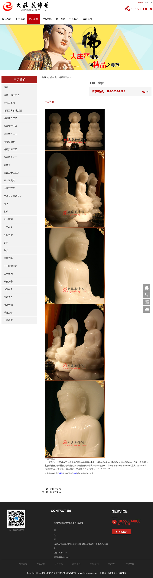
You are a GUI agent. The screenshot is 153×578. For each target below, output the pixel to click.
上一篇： (51, 489)
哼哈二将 (8, 258)
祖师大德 (8, 305)
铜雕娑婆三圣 (10, 149)
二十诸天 (8, 274)
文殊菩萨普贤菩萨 (13, 196)
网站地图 (87, 19)
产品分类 (33, 19)
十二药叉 (8, 227)
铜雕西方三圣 (10, 118)
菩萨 (6, 211)
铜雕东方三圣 (10, 126)
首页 (44, 77)
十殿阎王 (8, 320)
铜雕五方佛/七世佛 (13, 110)
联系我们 (73, 19)
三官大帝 (8, 281)
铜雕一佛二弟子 (11, 95)
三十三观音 (9, 180)
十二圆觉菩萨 (10, 266)
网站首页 (6, 19)
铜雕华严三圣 (10, 134)
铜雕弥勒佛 (9, 141)
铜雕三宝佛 (9, 103)
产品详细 (49, 101)
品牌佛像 (139, 2)
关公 (6, 250)
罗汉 (6, 242)
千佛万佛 (8, 312)
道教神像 (8, 289)
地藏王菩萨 (9, 188)
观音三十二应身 (11, 173)
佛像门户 (148, 2)
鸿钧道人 (8, 297)
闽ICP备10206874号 (117, 573)
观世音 (7, 165)
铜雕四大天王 (10, 157)
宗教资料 (47, 19)
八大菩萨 (8, 219)
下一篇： (51, 492)
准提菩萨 (8, 235)
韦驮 (6, 204)
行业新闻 (60, 19)
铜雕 (6, 87)
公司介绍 (20, 19)
